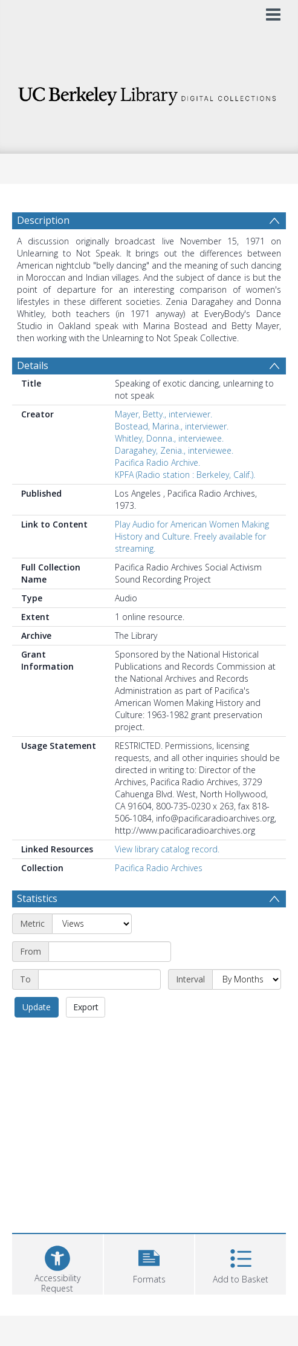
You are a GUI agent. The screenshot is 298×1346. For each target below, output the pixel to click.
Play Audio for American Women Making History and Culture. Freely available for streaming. (192, 536)
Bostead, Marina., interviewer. (171, 426)
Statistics (37, 898)
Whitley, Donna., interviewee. (169, 438)
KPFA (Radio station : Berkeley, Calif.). (185, 474)
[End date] (99, 979)
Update (36, 1007)
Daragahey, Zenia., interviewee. (174, 450)
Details (32, 365)
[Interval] (246, 979)
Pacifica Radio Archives (158, 868)
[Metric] (92, 923)
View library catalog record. (167, 849)
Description (43, 220)
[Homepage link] (149, 93)
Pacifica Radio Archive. (157, 462)
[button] (149, 1263)
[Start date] (109, 951)
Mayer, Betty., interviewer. (163, 414)
